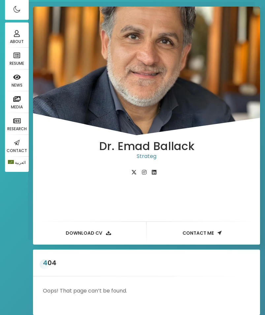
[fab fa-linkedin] (154, 172)
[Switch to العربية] (17, 163)
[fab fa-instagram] (144, 172)
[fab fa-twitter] (134, 172)
